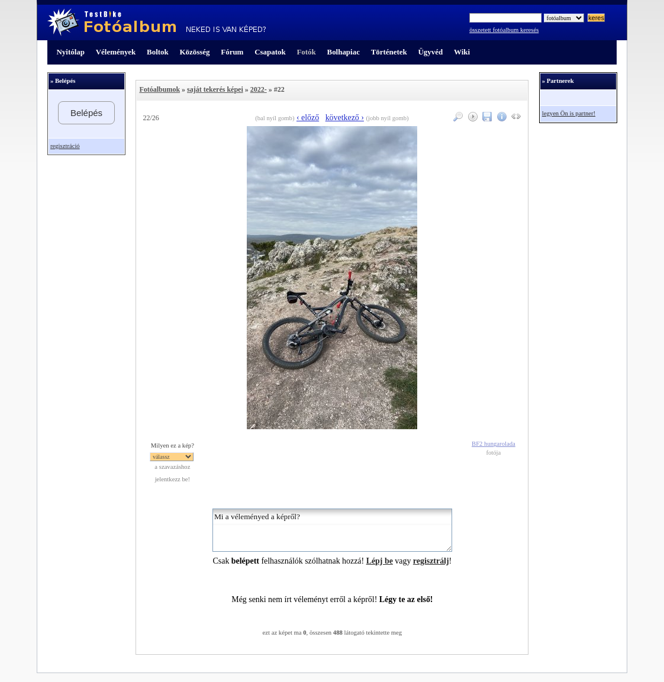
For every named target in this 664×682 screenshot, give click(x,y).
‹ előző (307, 117)
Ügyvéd (430, 51)
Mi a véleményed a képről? (332, 530)
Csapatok (269, 51)
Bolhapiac (343, 51)
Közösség (195, 51)
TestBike (156, 22)
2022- (258, 89)
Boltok (158, 51)
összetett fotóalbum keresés (504, 30)
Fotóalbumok (159, 89)
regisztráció (65, 146)
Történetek (389, 51)
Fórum (232, 51)
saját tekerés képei (215, 89)
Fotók (305, 51)
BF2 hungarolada (493, 443)
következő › (344, 117)
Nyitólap (71, 51)
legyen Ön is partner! (568, 113)
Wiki (462, 51)
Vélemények (116, 51)
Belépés (86, 113)
